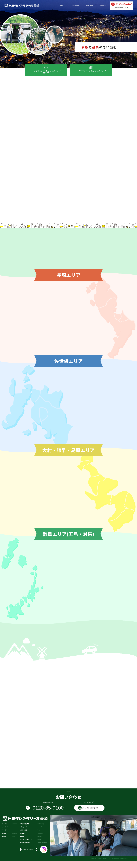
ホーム (62, 6)
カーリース (89, 6)
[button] (67, 61)
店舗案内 (103, 6)
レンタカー (75, 6)
